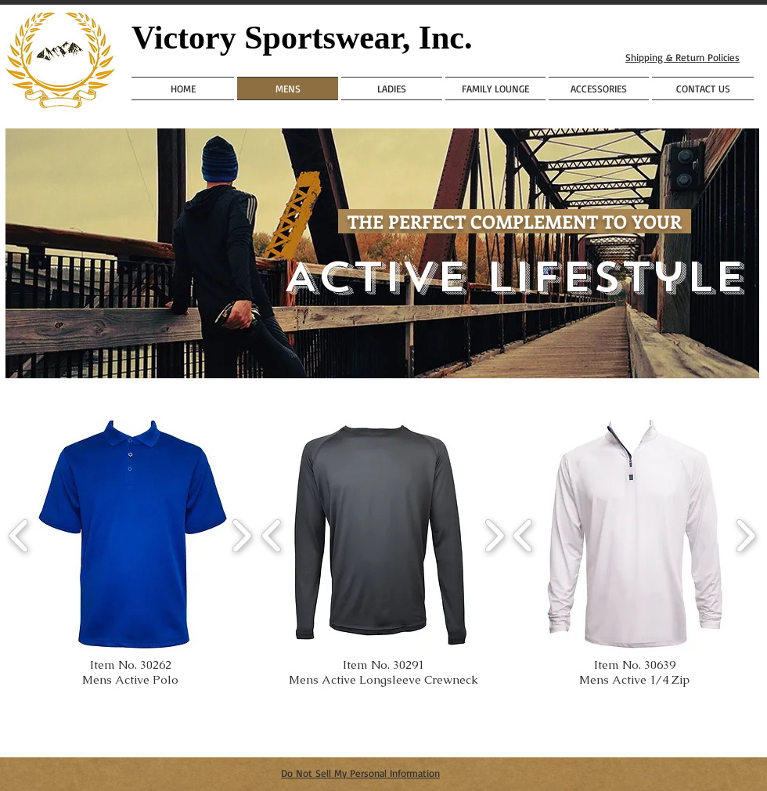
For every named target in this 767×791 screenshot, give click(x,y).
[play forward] (241, 536)
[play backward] (19, 536)
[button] (132, 535)
